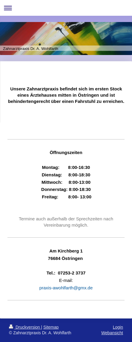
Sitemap (51, 327)
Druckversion (25, 327)
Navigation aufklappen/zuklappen (66, 7)
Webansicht (112, 332)
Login (118, 327)
